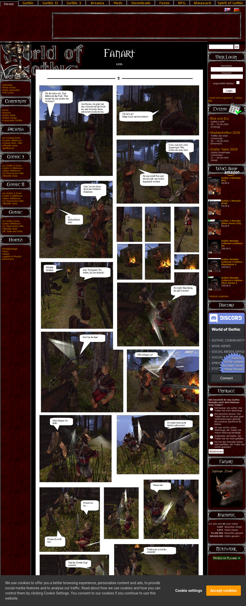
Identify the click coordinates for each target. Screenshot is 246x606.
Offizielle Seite (9, 145)
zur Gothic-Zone (10, 221)
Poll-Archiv (8, 92)
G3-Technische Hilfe (13, 173)
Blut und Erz (219, 118)
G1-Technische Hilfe (13, 226)
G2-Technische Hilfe (13, 201)
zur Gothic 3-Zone (12, 165)
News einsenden (11, 90)
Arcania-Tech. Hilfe (12, 143)
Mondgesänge (9, 249)
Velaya (5, 254)
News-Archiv (9, 87)
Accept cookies (223, 593)
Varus (5, 251)
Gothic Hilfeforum (11, 223)
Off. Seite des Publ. (12, 231)
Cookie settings (188, 593)
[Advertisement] (146, 25)
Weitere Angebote (218, 296)
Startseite (7, 85)
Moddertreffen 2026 (225, 133)
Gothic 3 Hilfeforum (12, 168)
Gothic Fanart (9, 118)
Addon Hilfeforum (11, 170)
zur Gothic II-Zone (12, 193)
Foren (5, 110)
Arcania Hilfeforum (12, 140)
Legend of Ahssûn (12, 256)
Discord (6, 112)
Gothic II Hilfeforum (12, 196)
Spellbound (8, 148)
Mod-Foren (8, 259)
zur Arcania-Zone (11, 138)
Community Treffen (12, 120)
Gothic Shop (8, 115)
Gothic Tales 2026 (224, 149)
